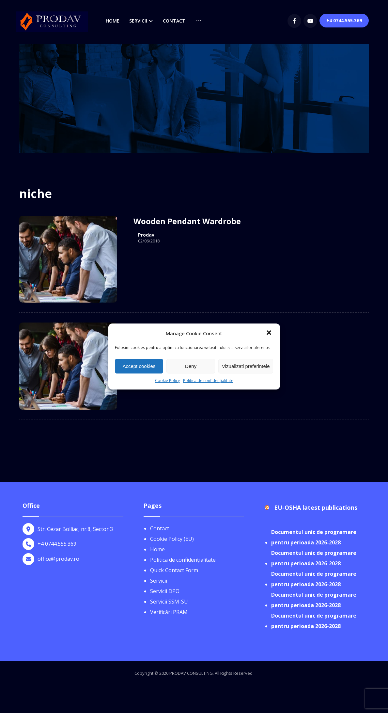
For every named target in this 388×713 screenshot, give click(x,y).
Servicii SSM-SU (169, 601)
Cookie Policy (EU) (172, 538)
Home (157, 549)
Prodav (146, 235)
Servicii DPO (164, 591)
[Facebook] (294, 21)
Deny (190, 366)
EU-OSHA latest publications (315, 507)
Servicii (158, 580)
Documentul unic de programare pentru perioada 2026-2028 (313, 537)
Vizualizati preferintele (246, 366)
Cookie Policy (167, 380)
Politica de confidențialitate (208, 380)
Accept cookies (138, 366)
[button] (269, 333)
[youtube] (310, 21)
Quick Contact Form (174, 570)
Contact (159, 528)
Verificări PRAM (169, 612)
